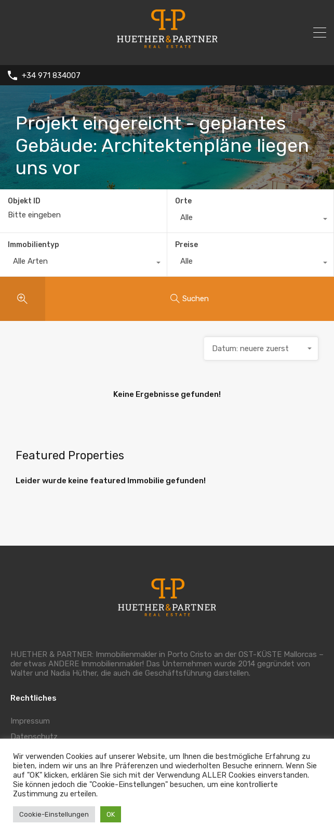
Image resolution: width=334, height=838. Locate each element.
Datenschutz (34, 736)
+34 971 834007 (51, 75)
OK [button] (110, 814)
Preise (186, 244)
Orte (183, 201)
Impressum (30, 721)
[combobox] (250, 220)
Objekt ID (24, 201)
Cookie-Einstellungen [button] (54, 814)
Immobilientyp (33, 244)
